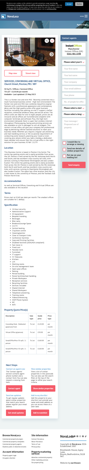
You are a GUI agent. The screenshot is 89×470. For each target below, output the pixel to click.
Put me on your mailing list (74, 156)
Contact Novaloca (37, 439)
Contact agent (14, 388)
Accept (69, 4)
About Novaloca (37, 441)
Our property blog (37, 462)
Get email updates (16, 412)
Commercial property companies (13, 441)
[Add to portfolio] (52, 41)
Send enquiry (73, 165)
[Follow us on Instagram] (80, 436)
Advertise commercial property (41, 457)
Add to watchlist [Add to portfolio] (40, 412)
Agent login (82, 24)
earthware (76, 462)
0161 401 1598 (74, 53)
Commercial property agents (12, 444)
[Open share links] (47, 41)
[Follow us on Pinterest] (83, 436)
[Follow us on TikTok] (85, 436)
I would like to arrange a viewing (75, 143)
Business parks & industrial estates (14, 447)
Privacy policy (35, 447)
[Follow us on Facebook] (77, 436)
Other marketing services (39, 460)
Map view (13, 73)
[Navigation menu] (86, 16)
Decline (79, 4)
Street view (30, 73)
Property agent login (9, 455)
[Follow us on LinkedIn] (72, 436)
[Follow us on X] (74, 436)
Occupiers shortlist (9, 458)
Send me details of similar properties (76, 149)
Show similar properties (43, 388)
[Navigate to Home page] (10, 16)
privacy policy (51, 9)
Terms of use (35, 444)
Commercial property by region (13, 439)
